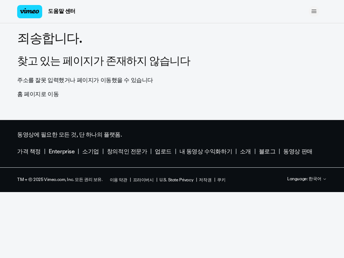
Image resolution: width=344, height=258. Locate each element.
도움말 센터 (61, 11)
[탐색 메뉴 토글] (314, 11)
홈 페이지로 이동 (38, 94)
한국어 (318, 179)
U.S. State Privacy (176, 179)
